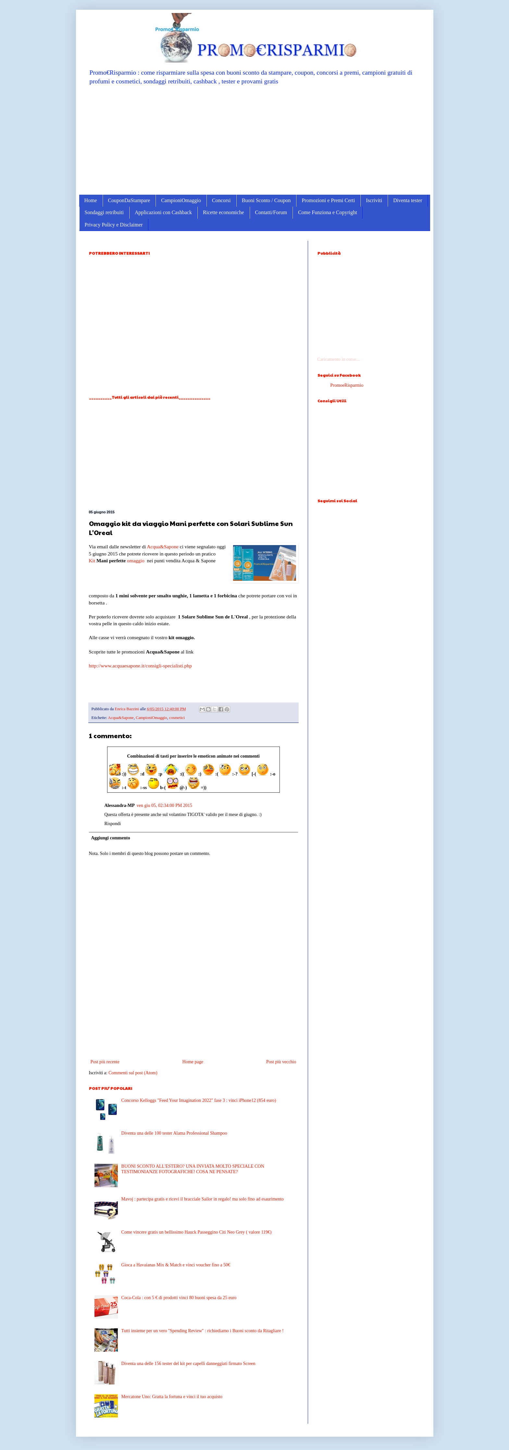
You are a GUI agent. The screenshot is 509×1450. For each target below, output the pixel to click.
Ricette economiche (223, 212)
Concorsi (221, 200)
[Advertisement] (254, 139)
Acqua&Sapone (163, 546)
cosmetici (177, 717)
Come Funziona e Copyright (327, 212)
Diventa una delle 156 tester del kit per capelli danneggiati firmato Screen (188, 1363)
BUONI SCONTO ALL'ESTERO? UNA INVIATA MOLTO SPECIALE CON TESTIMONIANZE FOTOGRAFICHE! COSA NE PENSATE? (192, 1169)
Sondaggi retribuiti (104, 212)
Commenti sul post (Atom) (132, 1072)
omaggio (135, 560)
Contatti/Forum (271, 212)
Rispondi (113, 823)
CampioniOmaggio (181, 200)
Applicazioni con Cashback (163, 212)
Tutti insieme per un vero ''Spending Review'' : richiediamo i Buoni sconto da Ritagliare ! (202, 1330)
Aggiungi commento (110, 837)
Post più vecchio (281, 1061)
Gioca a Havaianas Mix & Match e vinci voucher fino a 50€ (175, 1264)
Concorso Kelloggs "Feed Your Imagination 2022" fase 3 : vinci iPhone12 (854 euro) (198, 1100)
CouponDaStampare (129, 200)
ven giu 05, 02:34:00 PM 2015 (164, 805)
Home (90, 200)
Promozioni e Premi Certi (328, 200)
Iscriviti (374, 200)
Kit (92, 560)
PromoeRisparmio (347, 385)
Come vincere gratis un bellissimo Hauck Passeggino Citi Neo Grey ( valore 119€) (196, 1232)
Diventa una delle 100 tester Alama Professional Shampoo (174, 1133)
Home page (192, 1061)
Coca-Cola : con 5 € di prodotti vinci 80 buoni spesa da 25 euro (179, 1297)
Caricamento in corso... (338, 359)
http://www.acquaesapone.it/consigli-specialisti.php (140, 665)
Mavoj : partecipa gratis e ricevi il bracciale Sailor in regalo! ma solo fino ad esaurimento (202, 1199)
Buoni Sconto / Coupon (266, 200)
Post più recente (105, 1061)
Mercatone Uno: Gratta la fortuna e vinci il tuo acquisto (171, 1396)
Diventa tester (407, 200)
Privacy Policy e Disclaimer (114, 224)
